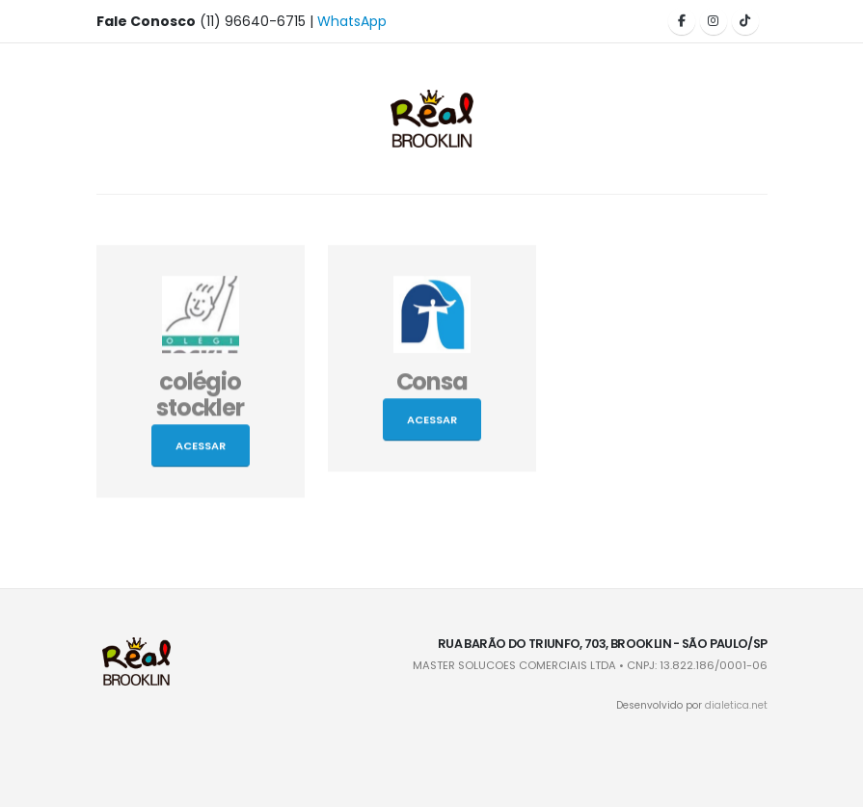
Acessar (200, 448)
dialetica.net (736, 705)
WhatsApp (352, 21)
